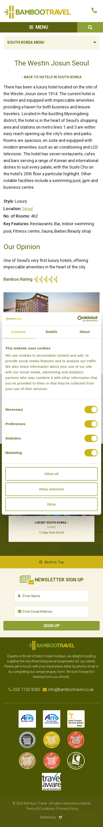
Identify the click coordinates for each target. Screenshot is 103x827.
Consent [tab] (18, 332)
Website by (51, 817)
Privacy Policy (68, 809)
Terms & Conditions (40, 809)
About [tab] (85, 332)
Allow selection (51, 489)
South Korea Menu (25, 42)
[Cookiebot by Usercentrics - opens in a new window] (77, 319)
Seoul (27, 208)
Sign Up (51, 625)
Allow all (52, 474)
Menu (41, 27)
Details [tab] (51, 332)
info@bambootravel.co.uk (70, 689)
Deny (51, 504)
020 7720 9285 (26, 689)
